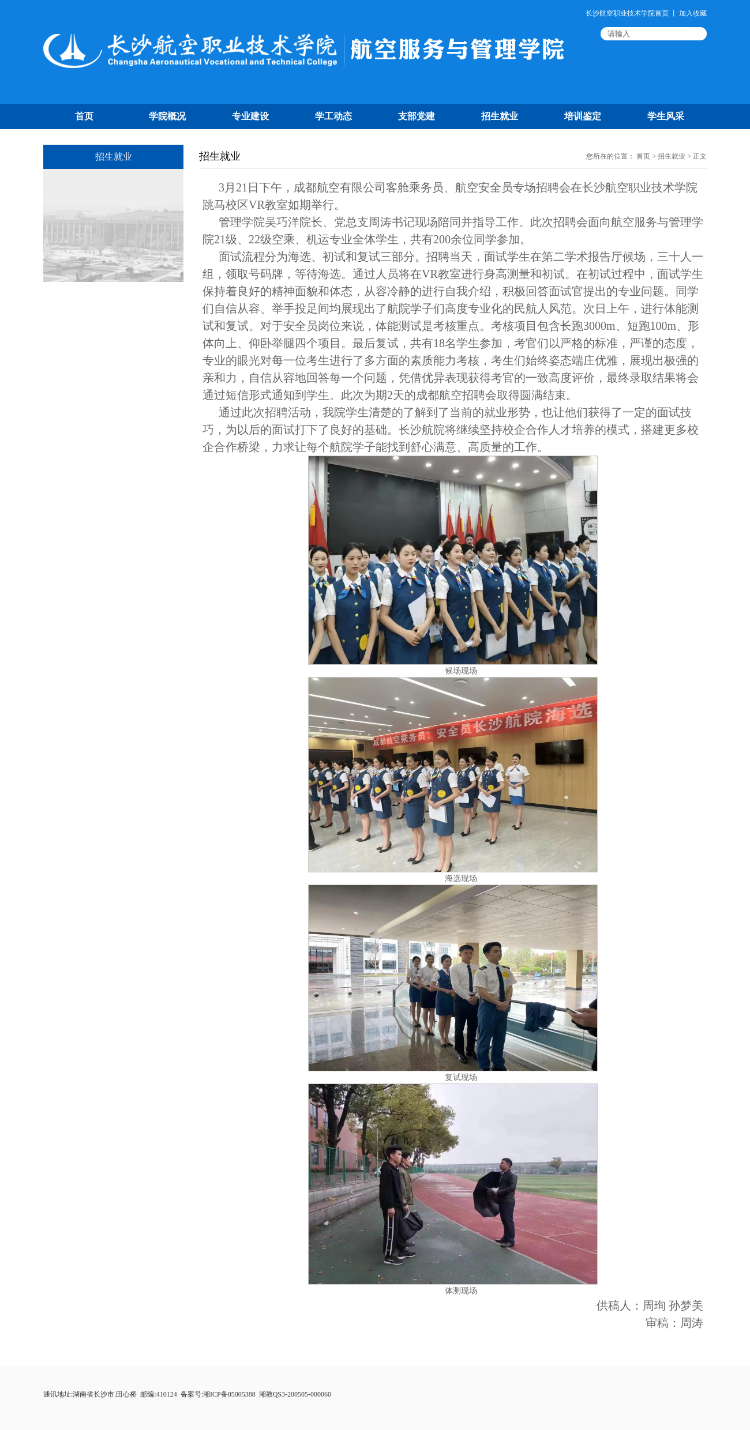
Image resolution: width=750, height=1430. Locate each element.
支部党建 (416, 116)
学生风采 (665, 116)
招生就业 (499, 116)
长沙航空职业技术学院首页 (627, 13)
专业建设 (250, 116)
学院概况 (167, 116)
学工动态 (333, 116)
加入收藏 (693, 13)
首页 (84, 116)
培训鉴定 (582, 116)
